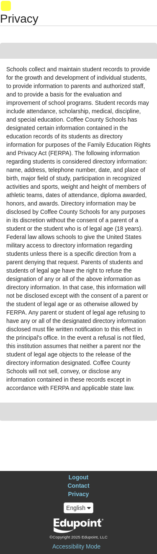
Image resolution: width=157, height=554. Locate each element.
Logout (78, 477)
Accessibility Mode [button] (76, 546)
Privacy (78, 494)
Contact (78, 485)
